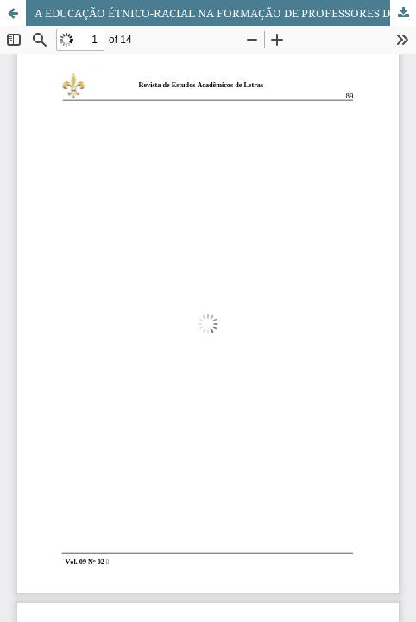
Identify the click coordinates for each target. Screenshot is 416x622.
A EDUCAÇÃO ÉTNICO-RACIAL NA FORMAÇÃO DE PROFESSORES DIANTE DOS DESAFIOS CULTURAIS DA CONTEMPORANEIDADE (225, 13)
